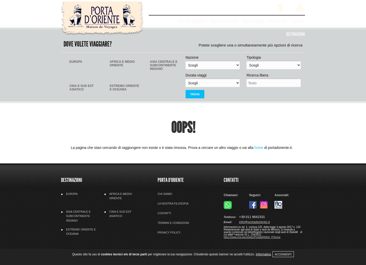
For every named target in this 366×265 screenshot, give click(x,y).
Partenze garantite (192, 21)
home (258, 148)
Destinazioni (295, 34)
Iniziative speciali (224, 21)
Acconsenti (283, 254)
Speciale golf (278, 21)
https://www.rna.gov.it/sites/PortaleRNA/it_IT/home (252, 237)
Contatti (298, 21)
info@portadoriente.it (254, 222)
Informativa (263, 254)
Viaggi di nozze (253, 21)
